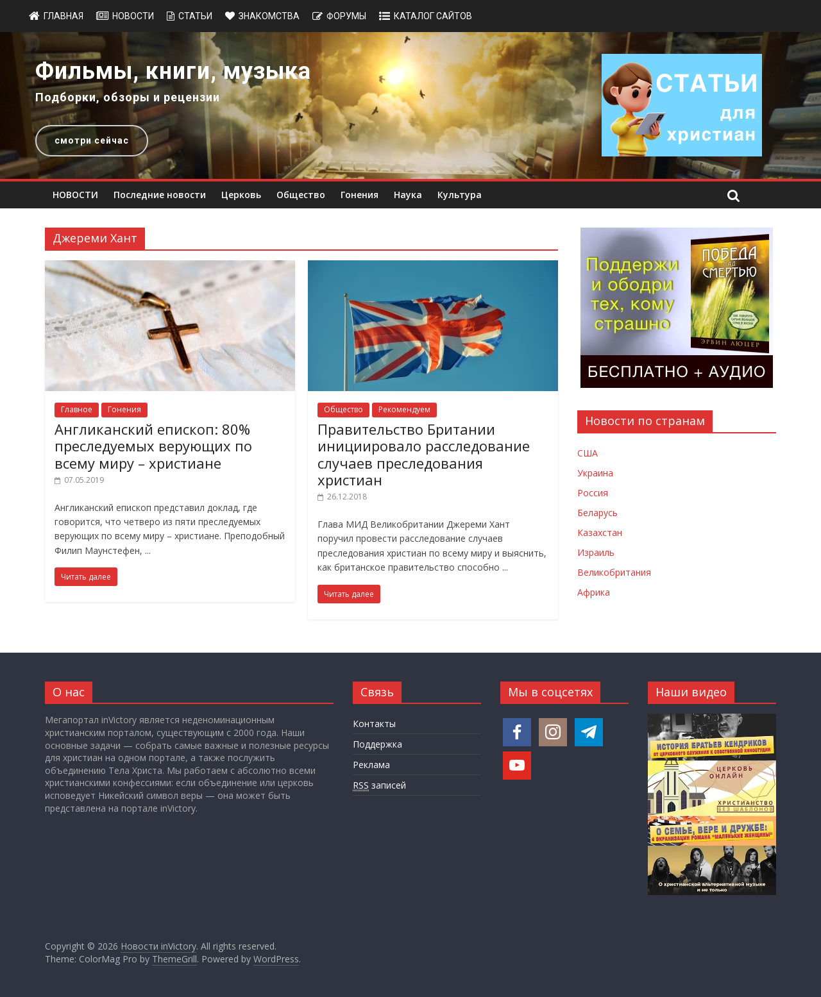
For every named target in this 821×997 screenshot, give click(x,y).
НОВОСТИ (75, 195)
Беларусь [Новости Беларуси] (597, 513)
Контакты (374, 723)
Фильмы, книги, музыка (173, 71)
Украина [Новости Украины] (595, 473)
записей (379, 785)
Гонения (359, 195)
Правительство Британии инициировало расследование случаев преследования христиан (423, 454)
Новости (133, 16)
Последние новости (160, 195)
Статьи (195, 16)
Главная (63, 16)
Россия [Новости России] (592, 493)
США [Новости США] (587, 453)
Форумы (346, 16)
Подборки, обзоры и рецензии (127, 97)
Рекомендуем (404, 409)
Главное (76, 409)
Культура (459, 195)
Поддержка (377, 744)
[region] (410, 105)
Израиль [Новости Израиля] (595, 552)
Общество (300, 195)
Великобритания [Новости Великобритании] (614, 572)
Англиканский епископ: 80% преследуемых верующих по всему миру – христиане (153, 446)
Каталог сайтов (433, 16)
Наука (408, 195)
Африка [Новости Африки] (593, 592)
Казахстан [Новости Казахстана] (599, 532)
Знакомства (269, 16)
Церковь (241, 195)
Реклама (371, 764)
